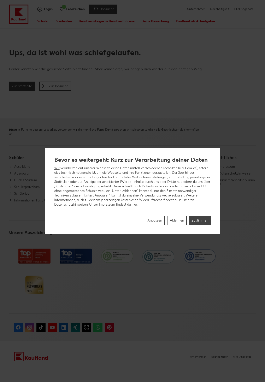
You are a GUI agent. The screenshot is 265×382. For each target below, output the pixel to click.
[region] (132, 191)
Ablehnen (177, 220)
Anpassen (154, 220)
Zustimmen (200, 220)
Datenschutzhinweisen (71, 204)
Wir (57, 168)
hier (134, 204)
